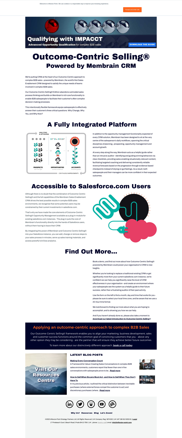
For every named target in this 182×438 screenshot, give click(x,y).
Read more (115, 371)
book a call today (122, 345)
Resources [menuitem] (86, 413)
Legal (135, 419)
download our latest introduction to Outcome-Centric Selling (121, 319)
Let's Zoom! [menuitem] (106, 413)
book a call (102, 422)
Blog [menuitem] (96, 413)
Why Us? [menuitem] (75, 413)
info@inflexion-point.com (122, 422)
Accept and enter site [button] (132, 10)
